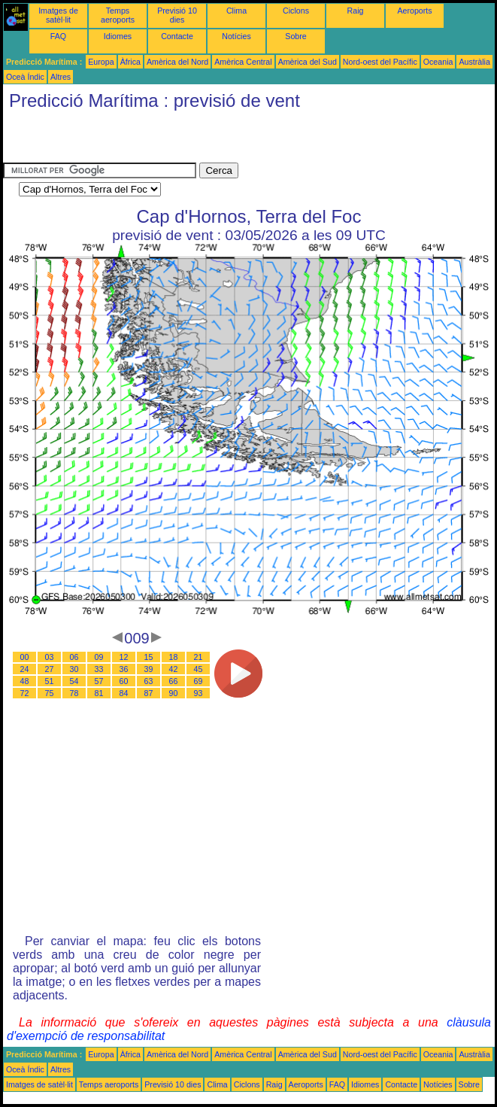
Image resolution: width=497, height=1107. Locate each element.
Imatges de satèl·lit (58, 15)
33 (99, 669)
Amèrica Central (242, 61)
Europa (101, 61)
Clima (236, 10)
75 (49, 693)
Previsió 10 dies (177, 15)
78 (74, 693)
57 (99, 681)
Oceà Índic (25, 76)
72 (24, 693)
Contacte (177, 36)
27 (49, 669)
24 (24, 669)
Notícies (236, 36)
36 (124, 669)
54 (74, 681)
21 (198, 656)
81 (99, 693)
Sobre (295, 36)
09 (99, 656)
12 (124, 656)
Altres (60, 76)
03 (49, 656)
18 (173, 656)
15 (148, 656)
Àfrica (130, 61)
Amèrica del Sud (307, 61)
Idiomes (118, 36)
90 (173, 693)
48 (24, 681)
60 (124, 681)
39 (148, 669)
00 (24, 656)
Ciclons (296, 10)
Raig (355, 10)
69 (198, 681)
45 (198, 669)
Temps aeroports (118, 15)
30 (74, 669)
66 (173, 681)
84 (124, 693)
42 (173, 669)
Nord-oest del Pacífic (380, 61)
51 (49, 681)
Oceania (438, 61)
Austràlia (474, 61)
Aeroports (414, 10)
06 (74, 656)
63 (148, 681)
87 (148, 693)
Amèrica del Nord (177, 61)
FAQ (58, 36)
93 (198, 693)
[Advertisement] (179, 140)
